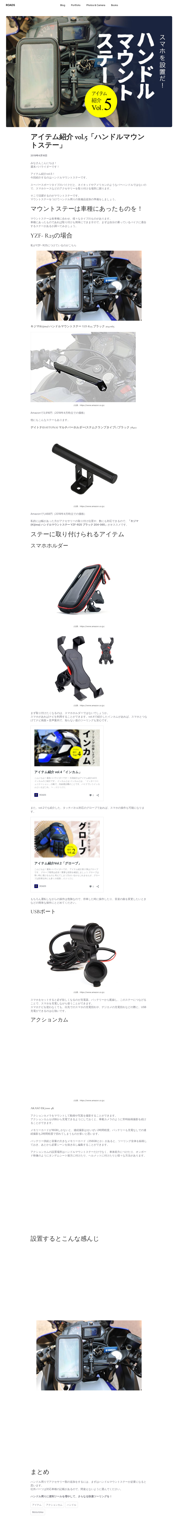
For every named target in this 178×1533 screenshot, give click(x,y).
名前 (34, 1509)
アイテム (37, 1432)
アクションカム (54, 1432)
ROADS (10, 5)
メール (35, 1522)
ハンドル (71, 1432)
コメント (36, 1477)
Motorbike (37, 1439)
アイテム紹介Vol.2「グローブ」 (55, 819)
